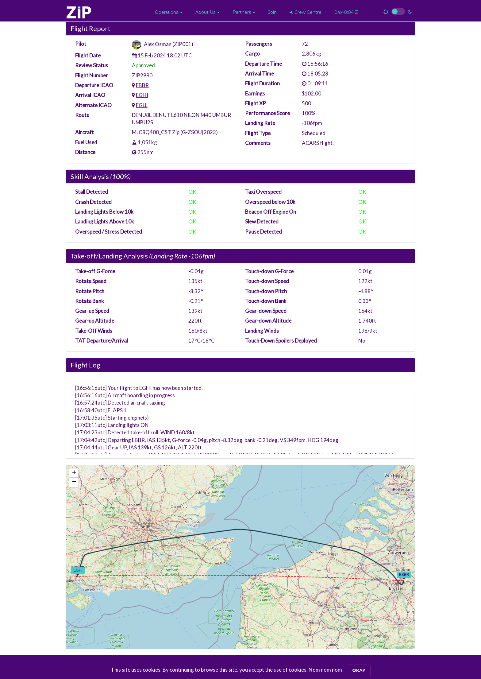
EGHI (142, 95)
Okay (358, 670)
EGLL (142, 105)
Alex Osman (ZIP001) (168, 44)
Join (272, 12)
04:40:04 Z (346, 12)
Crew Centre (305, 12)
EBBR (142, 85)
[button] (168, 12)
